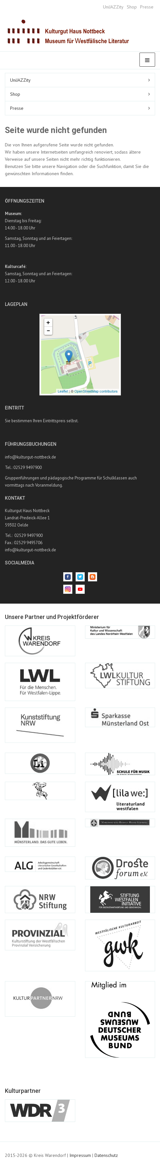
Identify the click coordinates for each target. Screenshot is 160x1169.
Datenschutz (106, 1155)
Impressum (80, 1155)
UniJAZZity (113, 7)
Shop (132, 7)
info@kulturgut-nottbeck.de (30, 457)
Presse (146, 7)
